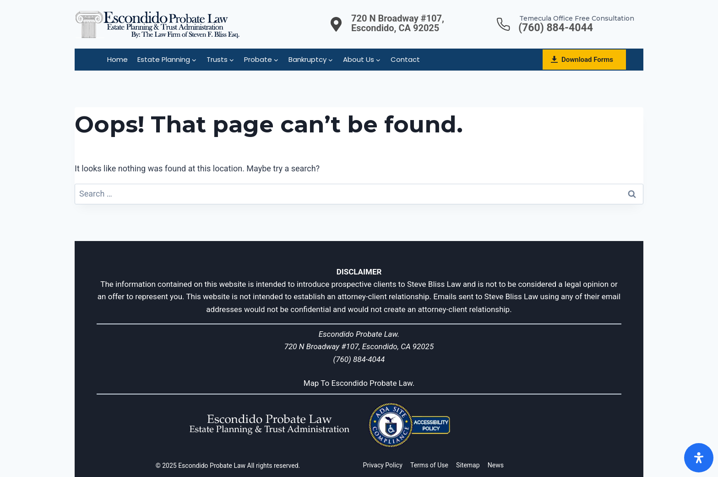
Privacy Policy (383, 465)
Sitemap (467, 465)
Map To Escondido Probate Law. (359, 383)
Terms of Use (429, 465)
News (496, 465)
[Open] (698, 457)
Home (117, 59)
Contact (405, 59)
